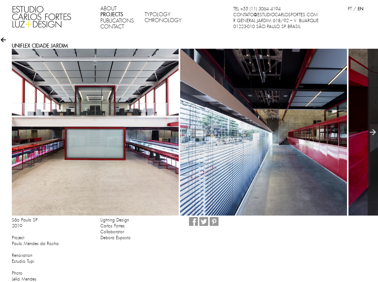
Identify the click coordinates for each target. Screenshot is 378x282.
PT (350, 9)
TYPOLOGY (158, 14)
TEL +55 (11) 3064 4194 (257, 9)
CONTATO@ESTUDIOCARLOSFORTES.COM (275, 15)
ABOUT (108, 8)
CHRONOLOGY (163, 20)
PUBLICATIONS (117, 21)
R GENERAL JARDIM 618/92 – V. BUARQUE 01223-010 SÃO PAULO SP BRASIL (276, 24)
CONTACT (112, 27)
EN (360, 8)
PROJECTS (111, 14)
